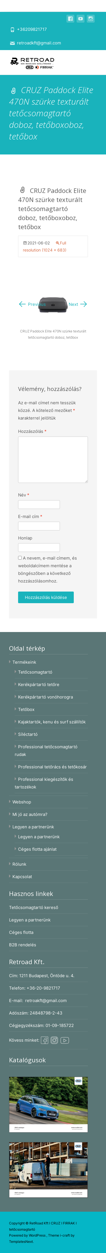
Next (78, 304)
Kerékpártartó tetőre (38, 684)
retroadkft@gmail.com (39, 43)
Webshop (21, 802)
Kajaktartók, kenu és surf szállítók (52, 722)
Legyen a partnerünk (33, 826)
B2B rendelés (22, 944)
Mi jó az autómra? (29, 814)
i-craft (65, 1235)
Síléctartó (28, 734)
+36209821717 (32, 29)
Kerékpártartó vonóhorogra (45, 697)
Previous (32, 304)
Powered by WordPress (27, 1235)
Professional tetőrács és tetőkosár (52, 767)
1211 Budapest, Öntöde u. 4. (46, 975)
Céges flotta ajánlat (37, 849)
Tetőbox (26, 709)
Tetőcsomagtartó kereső (33, 907)
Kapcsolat (22, 876)
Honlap (25, 538)
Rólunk (19, 864)
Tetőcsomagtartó (35, 672)
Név (23, 495)
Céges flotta (21, 932)
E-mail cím (30, 516)
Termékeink (24, 662)
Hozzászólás (32, 431)
